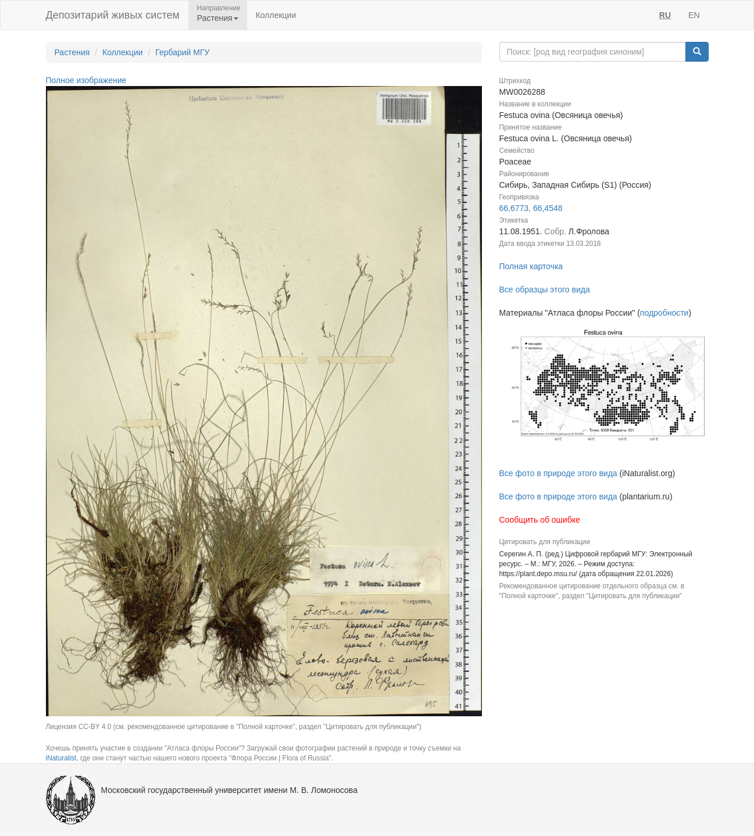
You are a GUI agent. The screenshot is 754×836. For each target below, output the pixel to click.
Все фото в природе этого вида (558, 473)
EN (693, 15)
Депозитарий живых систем (113, 15)
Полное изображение (86, 80)
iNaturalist (61, 758)
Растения (72, 52)
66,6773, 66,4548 (531, 208)
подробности (664, 312)
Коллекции (276, 15)
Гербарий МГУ (182, 52)
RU (665, 15)
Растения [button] (217, 18)
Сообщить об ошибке (539, 519)
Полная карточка (531, 266)
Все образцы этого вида (544, 289)
